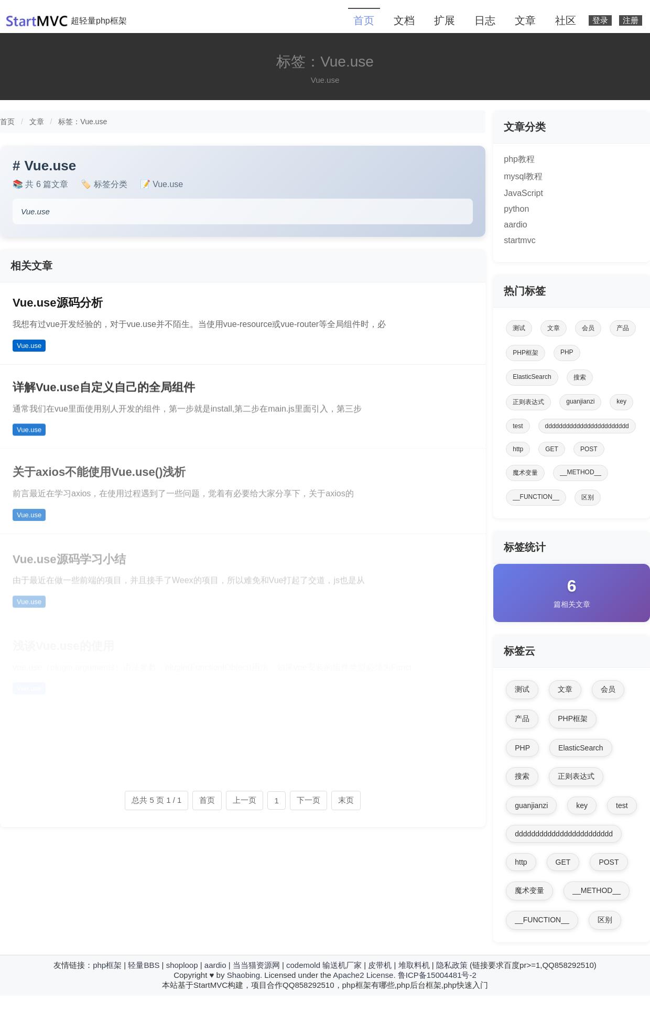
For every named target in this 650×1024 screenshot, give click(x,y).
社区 (565, 20)
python (516, 208)
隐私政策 (452, 965)
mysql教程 (523, 176)
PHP (566, 352)
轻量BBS (143, 965)
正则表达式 (528, 402)
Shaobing (243, 975)
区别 (587, 497)
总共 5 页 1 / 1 (156, 800)
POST (589, 449)
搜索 (579, 377)
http (518, 449)
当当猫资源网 (256, 965)
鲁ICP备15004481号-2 (437, 975)
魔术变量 (525, 472)
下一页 (308, 800)
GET (551, 449)
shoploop (182, 965)
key (621, 401)
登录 (600, 20)
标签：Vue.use (82, 121)
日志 (484, 20)
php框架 (107, 965)
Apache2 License (363, 975)
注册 (630, 20)
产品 (622, 328)
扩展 (444, 20)
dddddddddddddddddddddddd (587, 426)
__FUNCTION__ (536, 496)
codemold (303, 965)
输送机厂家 (342, 965)
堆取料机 (414, 965)
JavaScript (523, 193)
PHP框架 (525, 352)
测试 (519, 328)
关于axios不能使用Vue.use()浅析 (99, 479)
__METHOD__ (580, 472)
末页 (346, 800)
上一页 (244, 800)
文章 (525, 20)
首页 (363, 20)
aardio (515, 224)
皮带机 (380, 965)
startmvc (519, 240)
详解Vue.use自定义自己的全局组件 (104, 392)
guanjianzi (580, 401)
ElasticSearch (532, 376)
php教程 (519, 159)
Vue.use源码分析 (58, 302)
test (518, 426)
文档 (404, 20)
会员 (588, 328)
